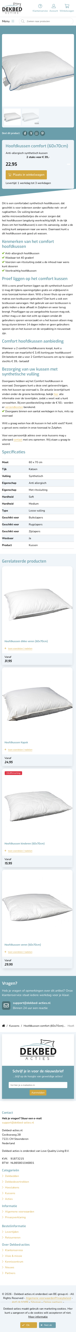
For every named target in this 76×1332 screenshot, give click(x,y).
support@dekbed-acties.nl (32, 1003)
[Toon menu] (8, 21)
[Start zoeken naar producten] (22, 21)
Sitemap (36, 1302)
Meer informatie (38, 1317)
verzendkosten (14, 407)
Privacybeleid (63, 1298)
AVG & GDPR (20, 1302)
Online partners (52, 1302)
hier (56, 394)
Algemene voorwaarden (40, 1298)
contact (18, 440)
